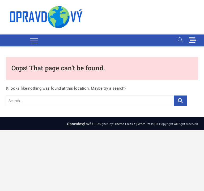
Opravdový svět (80, 124)
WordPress (146, 124)
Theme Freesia (124, 124)
